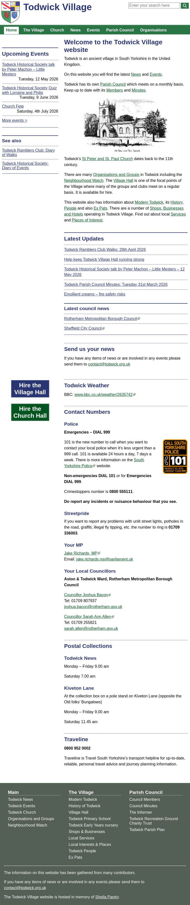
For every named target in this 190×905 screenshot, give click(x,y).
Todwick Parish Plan (147, 830)
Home (11, 30)
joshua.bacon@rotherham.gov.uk (93, 607)
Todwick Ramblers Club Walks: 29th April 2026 (105, 249)
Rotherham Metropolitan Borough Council (100, 319)
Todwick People (82, 851)
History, (177, 202)
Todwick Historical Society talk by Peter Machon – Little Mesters (28, 69)
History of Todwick (84, 806)
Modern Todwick (149, 202)
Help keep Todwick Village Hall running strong (104, 259)
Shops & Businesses (87, 832)
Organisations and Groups (116, 174)
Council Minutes (143, 806)
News (75, 30)
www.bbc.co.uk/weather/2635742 (103, 394)
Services (178, 214)
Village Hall (123, 180)
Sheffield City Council (83, 328)
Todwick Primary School (90, 819)
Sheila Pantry (107, 897)
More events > (14, 120)
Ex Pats (100, 208)
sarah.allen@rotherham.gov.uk (91, 628)
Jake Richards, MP (80, 553)
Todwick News (20, 799)
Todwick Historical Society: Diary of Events (25, 165)
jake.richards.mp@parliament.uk (104, 559)
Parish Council (120, 30)
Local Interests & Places (90, 844)
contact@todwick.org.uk (109, 364)
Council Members (144, 799)
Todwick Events (21, 806)
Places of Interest (87, 220)
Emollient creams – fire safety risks (94, 294)
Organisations (153, 30)
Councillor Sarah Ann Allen (87, 616)
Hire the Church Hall (30, 412)
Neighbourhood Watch (83, 180)
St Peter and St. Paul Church (107, 159)
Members (114, 90)
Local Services (81, 838)
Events (93, 30)
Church (57, 30)
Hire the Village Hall (30, 388)
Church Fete (13, 106)
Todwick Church (22, 812)
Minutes (138, 90)
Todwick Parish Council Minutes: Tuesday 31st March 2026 (115, 284)
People (70, 208)
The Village (33, 30)
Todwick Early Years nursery (93, 825)
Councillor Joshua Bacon (86, 595)
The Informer (140, 812)
